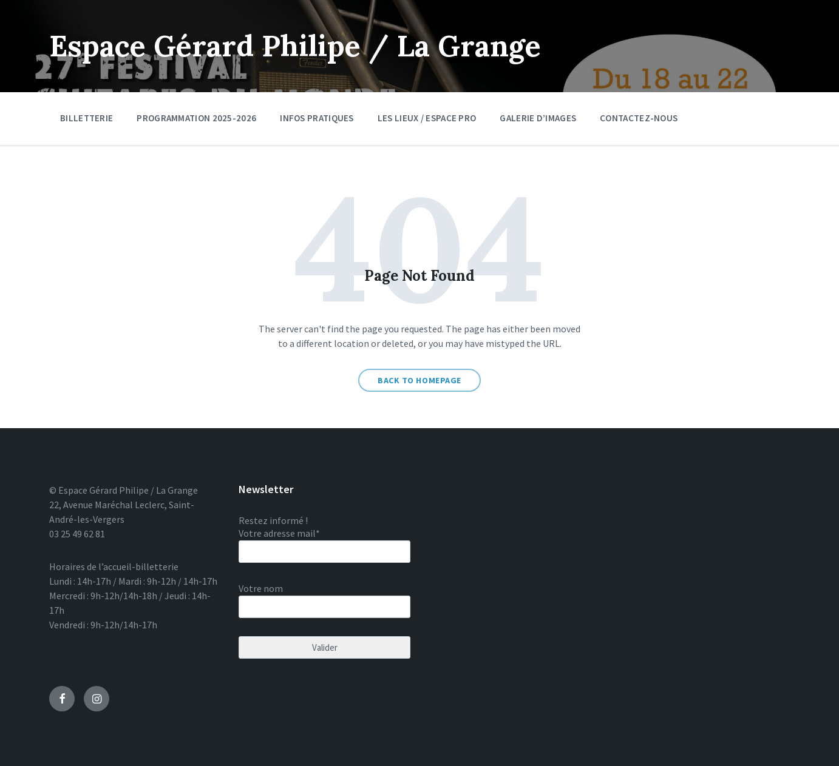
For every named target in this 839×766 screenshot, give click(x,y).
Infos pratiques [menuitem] (317, 118)
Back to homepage (419, 380)
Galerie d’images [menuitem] (538, 118)
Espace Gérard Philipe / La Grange (295, 45)
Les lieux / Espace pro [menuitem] (427, 118)
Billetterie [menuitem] (86, 118)
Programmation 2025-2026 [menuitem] (196, 118)
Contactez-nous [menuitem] (639, 118)
